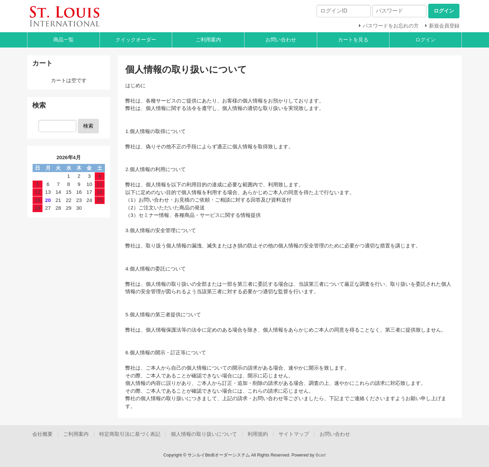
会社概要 (42, 434)
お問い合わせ (281, 39)
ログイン (425, 39)
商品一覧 (63, 39)
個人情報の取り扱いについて (204, 434)
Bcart (320, 454)
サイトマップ (293, 434)
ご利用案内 (208, 39)
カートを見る (353, 39)
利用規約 (258, 434)
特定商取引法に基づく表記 (129, 434)
